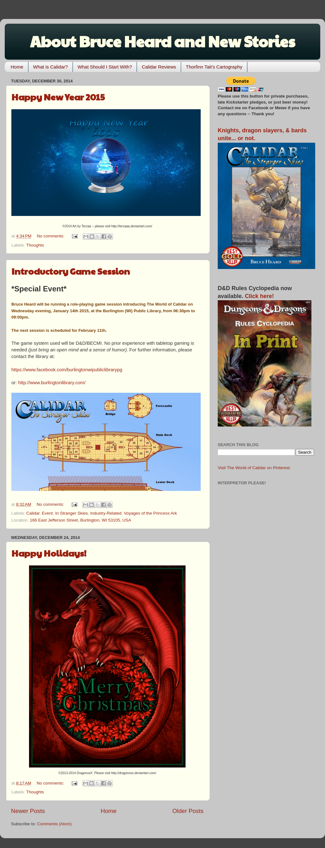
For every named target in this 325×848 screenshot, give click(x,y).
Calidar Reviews (159, 66)
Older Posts (188, 811)
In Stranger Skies (71, 513)
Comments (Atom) (54, 823)
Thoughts (35, 245)
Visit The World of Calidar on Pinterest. (254, 467)
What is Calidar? (50, 66)
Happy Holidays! (48, 553)
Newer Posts (28, 811)
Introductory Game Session (70, 271)
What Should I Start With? (105, 66)
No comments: (51, 236)
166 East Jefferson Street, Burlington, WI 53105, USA (80, 520)
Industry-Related (105, 513)
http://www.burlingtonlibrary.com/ (51, 382)
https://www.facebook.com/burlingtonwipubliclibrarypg (66, 369)
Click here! (259, 296)
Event (47, 513)
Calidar (32, 513)
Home (17, 66)
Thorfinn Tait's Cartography (214, 66)
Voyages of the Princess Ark (150, 513)
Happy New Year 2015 (58, 97)
